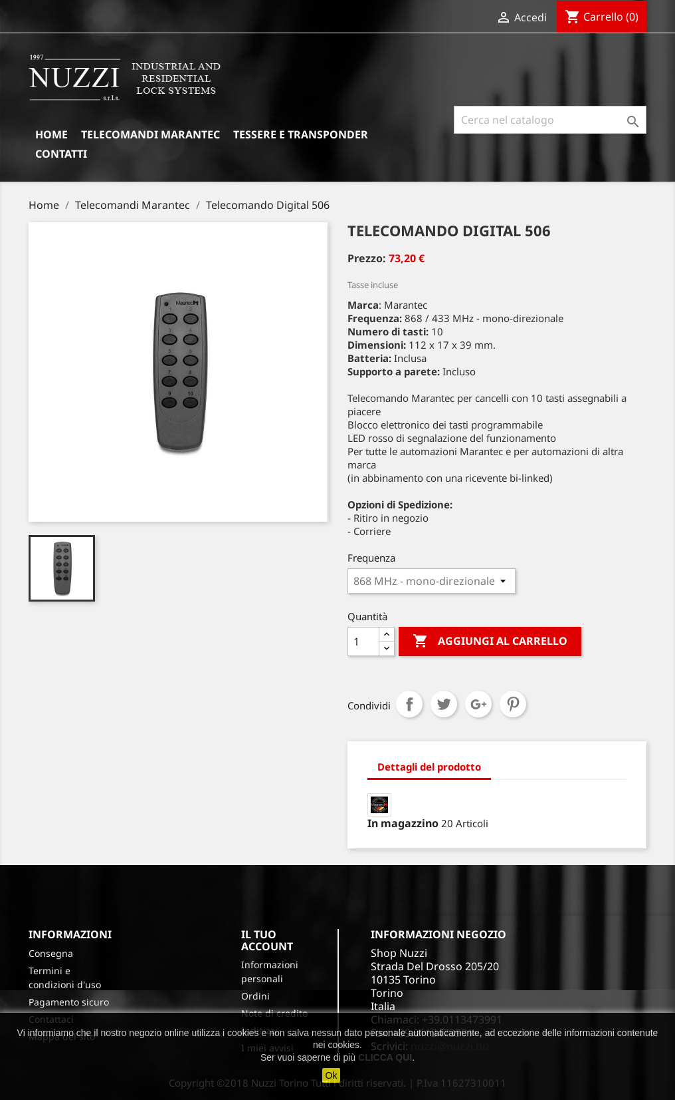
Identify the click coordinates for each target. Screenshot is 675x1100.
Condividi (409, 704)
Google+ (478, 704)
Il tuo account (267, 940)
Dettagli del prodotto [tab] (429, 766)
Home (51, 134)
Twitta (444, 704)
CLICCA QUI (385, 1057)
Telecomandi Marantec (150, 134)
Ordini (255, 996)
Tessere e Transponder (300, 134)
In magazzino (402, 823)
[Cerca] (550, 120)
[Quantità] (363, 641)
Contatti (61, 153)
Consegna (51, 953)
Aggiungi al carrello (490, 641)
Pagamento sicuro (69, 1002)
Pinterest (513, 704)
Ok (332, 1075)
